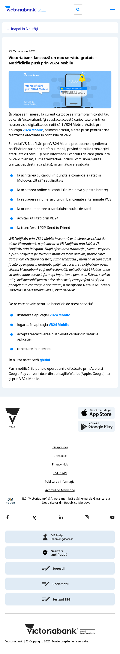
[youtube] (112, 518)
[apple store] (96, 412)
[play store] (96, 426)
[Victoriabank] (25, 9)
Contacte (60, 456)
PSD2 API (60, 473)
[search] (78, 9)
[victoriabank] (60, 537)
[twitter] (34, 518)
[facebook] (7, 518)
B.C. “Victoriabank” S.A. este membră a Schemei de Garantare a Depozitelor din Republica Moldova (66, 501)
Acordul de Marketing (60, 490)
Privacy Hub (60, 464)
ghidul (45, 359)
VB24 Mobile (32, 129)
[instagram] (86, 518)
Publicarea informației (60, 481)
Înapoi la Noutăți (24, 28)
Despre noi (60, 447)
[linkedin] (61, 518)
